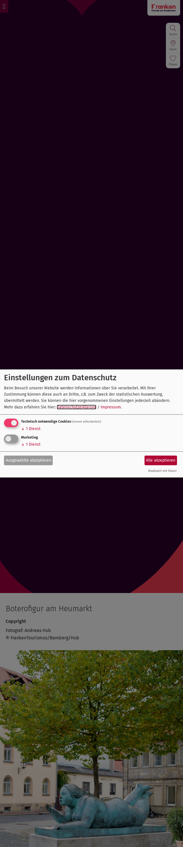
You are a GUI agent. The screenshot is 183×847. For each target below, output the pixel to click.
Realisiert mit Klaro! (162, 471)
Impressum (111, 407)
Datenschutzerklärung (76, 407)
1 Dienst (30, 428)
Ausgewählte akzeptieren (28, 460)
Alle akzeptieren (160, 460)
